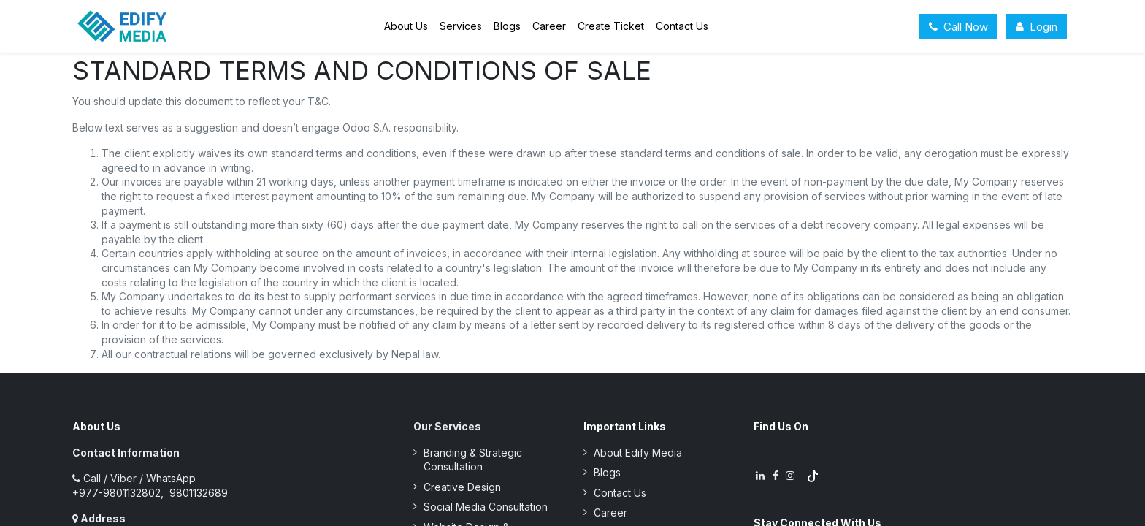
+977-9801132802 (116, 493)
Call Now (958, 27)
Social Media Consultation (486, 506)
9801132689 (197, 493)
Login (1036, 27)
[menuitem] (406, 26)
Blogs (607, 472)
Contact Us (620, 493)
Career (610, 512)
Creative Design (462, 487)
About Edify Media (638, 452)
